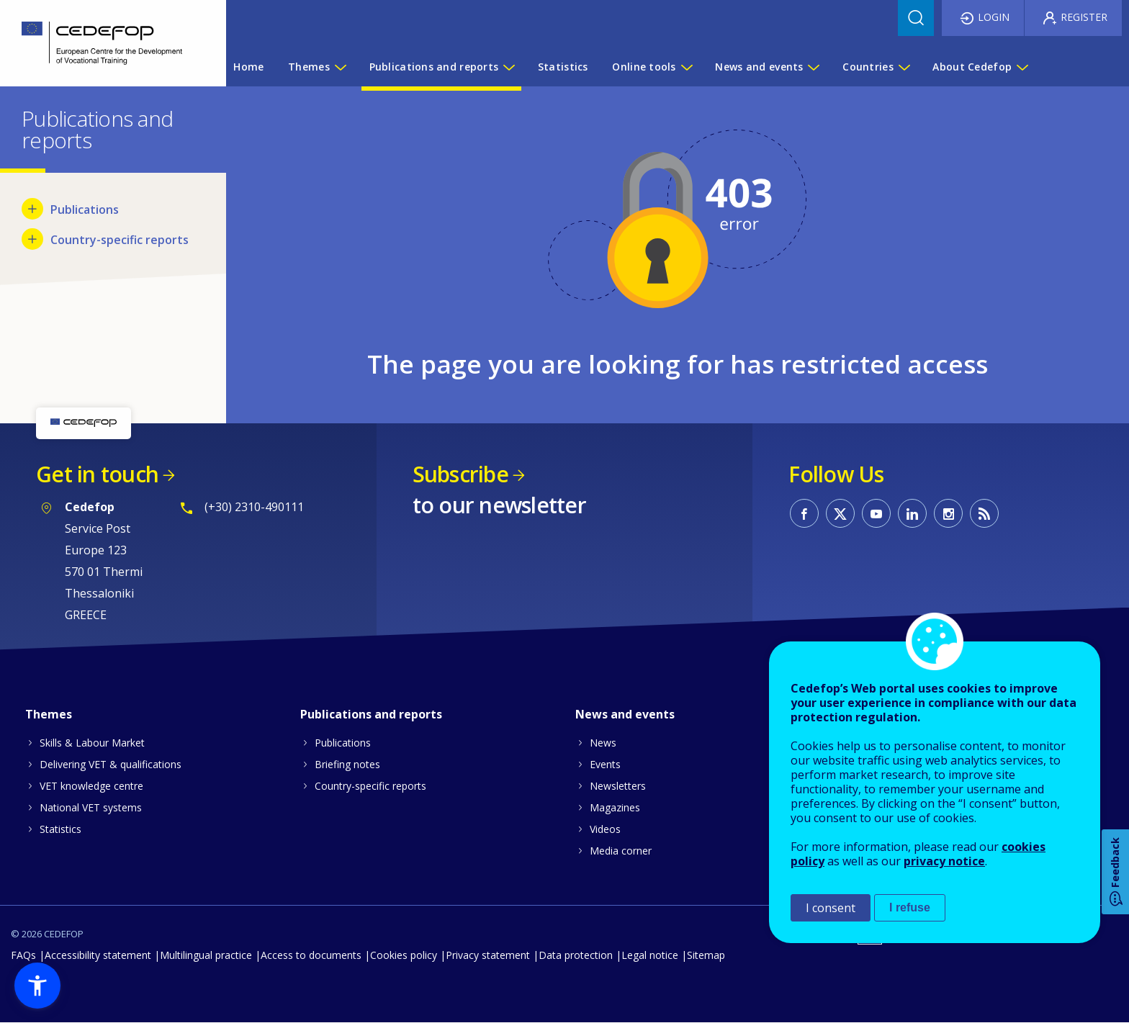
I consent (830, 908)
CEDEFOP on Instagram (948, 513)
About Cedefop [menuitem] (972, 66)
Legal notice (649, 955)
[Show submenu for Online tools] (686, 67)
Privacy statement (488, 955)
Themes (48, 714)
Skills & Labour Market (92, 742)
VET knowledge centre (91, 786)
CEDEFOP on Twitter (840, 513)
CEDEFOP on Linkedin (912, 513)
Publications (343, 742)
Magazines (615, 807)
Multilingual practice (206, 955)
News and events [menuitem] (759, 66)
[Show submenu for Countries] (904, 67)
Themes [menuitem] (309, 66)
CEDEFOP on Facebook (804, 513)
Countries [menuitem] (868, 66)
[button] (37, 986)
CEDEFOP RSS (984, 513)
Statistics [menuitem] (563, 66)
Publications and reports (371, 714)
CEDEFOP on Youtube (876, 513)
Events (605, 764)
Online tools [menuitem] (643, 66)
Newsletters (618, 786)
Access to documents (311, 955)
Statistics (60, 829)
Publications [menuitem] (84, 209)
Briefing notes (347, 764)
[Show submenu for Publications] (32, 209)
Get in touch (97, 474)
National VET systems (91, 807)
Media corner (621, 850)
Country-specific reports (370, 786)
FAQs (23, 955)
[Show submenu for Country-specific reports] (32, 239)
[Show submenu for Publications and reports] (508, 67)
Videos (605, 829)
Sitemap (706, 955)
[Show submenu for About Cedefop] (1022, 67)
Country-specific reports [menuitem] (119, 240)
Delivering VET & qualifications (110, 764)
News (603, 742)
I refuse (909, 907)
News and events (625, 714)
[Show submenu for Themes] (340, 67)
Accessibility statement (98, 955)
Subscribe (460, 474)
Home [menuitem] (248, 66)
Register (1084, 17)
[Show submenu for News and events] (813, 67)
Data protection (576, 955)
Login (993, 17)
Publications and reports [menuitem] (434, 66)
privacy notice (944, 861)
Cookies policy (403, 955)
